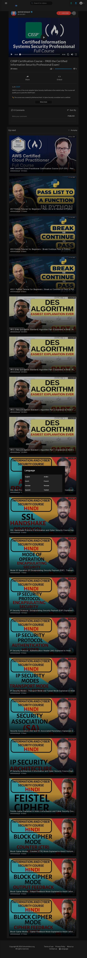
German (27, 485)
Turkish (46, 490)
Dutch (27, 481)
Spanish (27, 490)
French (46, 481)
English (27, 477)
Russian (46, 485)
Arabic (46, 477)
